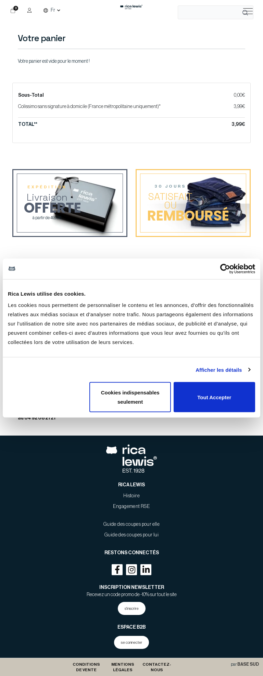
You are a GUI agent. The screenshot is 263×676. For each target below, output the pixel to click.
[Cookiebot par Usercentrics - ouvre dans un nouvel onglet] (225, 268)
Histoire (131, 496)
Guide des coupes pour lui (131, 535)
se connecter (131, 642)
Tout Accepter (214, 397)
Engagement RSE (131, 506)
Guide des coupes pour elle (131, 524)
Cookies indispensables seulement (130, 397)
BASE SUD (248, 664)
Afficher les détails (219, 369)
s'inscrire (132, 608)
